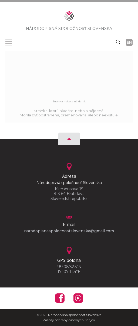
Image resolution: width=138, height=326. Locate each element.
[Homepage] (69, 17)
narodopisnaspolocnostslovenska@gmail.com (69, 230)
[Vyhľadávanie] (118, 42)
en (129, 42)
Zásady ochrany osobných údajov (69, 320)
